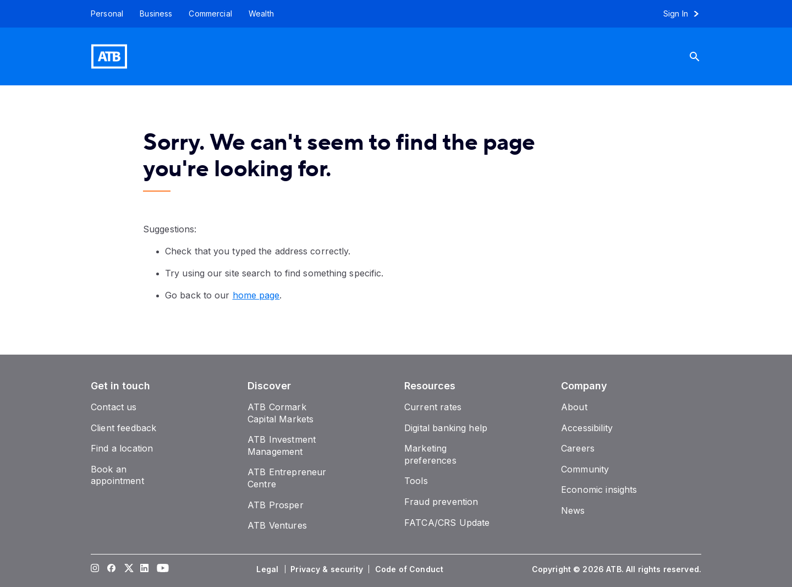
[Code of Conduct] (410, 569)
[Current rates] (432, 406)
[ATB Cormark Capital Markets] (281, 413)
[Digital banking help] (445, 427)
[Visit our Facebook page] (111, 569)
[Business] (155, 14)
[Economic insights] (599, 489)
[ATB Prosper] (276, 504)
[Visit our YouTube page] (161, 569)
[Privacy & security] (327, 569)
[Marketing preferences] (430, 454)
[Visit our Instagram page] (95, 569)
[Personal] (102, 14)
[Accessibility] (587, 427)
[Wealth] (261, 14)
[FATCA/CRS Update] (447, 522)
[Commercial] (210, 14)
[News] (573, 510)
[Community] (585, 469)
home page (256, 295)
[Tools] (416, 480)
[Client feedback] (123, 427)
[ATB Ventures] (277, 525)
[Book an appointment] (117, 475)
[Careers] (578, 448)
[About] (574, 406)
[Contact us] (114, 406)
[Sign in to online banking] (686, 14)
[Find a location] (122, 448)
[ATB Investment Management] (282, 445)
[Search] (703, 56)
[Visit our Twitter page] (128, 569)
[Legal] (268, 569)
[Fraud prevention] (441, 501)
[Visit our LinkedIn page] (144, 569)
